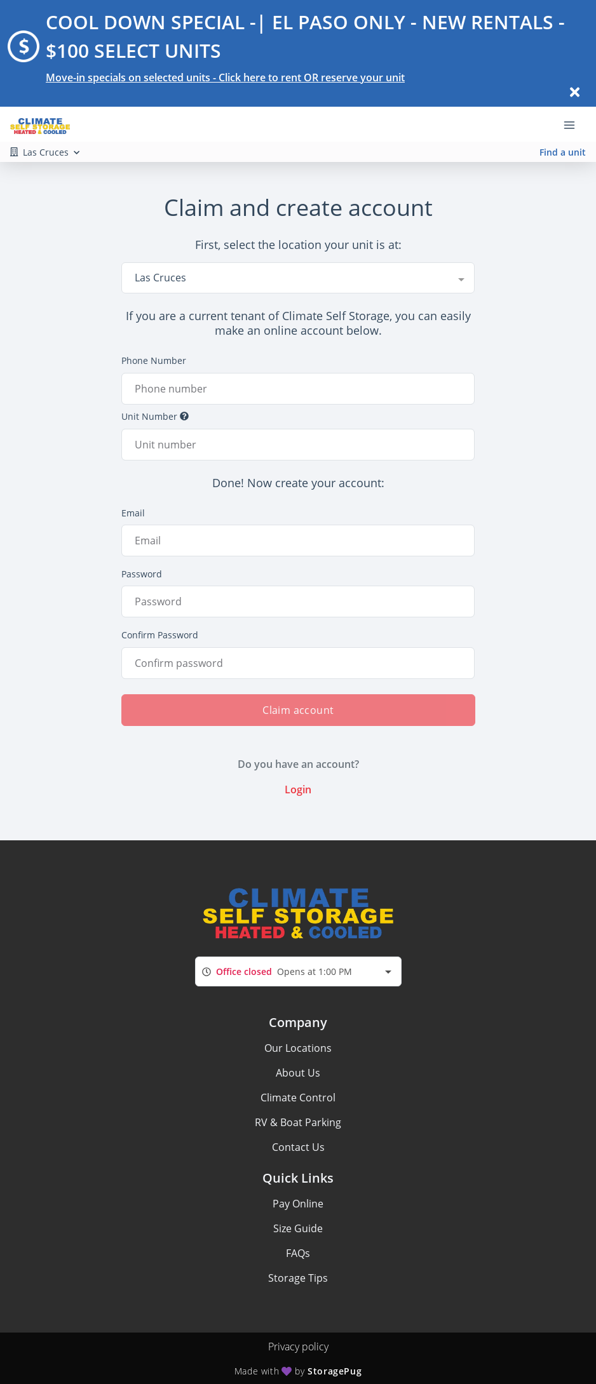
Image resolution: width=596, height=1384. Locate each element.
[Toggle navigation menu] (574, 124)
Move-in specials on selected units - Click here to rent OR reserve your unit (225, 77)
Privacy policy (298, 1347)
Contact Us (298, 1147)
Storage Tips (298, 1278)
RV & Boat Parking (298, 1122)
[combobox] (298, 277)
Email (133, 513)
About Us (298, 1073)
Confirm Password (159, 635)
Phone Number (153, 360)
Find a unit (562, 152)
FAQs (298, 1253)
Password (141, 574)
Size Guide (298, 1228)
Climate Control (298, 1098)
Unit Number (155, 416)
